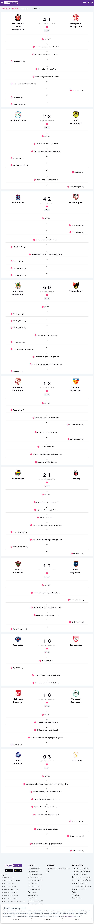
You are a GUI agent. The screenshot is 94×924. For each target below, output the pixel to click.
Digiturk (4, 875)
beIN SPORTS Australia (8, 887)
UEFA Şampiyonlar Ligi (35, 880)
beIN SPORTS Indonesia (9, 898)
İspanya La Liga (33, 895)
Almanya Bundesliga (34, 889)
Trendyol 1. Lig (33, 871)
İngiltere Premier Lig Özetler (81, 877)
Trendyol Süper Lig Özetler (81, 871)
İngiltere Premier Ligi (35, 877)
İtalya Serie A (32, 898)
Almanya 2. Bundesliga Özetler (82, 886)
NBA (47, 871)
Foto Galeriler (76, 898)
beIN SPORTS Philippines (9, 895)
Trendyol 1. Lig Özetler (79, 874)
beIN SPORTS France (8, 884)
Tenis (74, 892)
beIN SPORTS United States (10, 881)
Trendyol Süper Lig (34, 868)
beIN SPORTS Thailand (8, 892)
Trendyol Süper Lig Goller (80, 868)
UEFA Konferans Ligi (34, 886)
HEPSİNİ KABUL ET (17, 919)
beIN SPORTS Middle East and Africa (13, 901)
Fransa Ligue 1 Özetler (79, 883)
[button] (11, 2)
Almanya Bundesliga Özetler (81, 880)
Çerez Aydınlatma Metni (68, 916)
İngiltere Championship (36, 901)
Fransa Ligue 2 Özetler (79, 889)
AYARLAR (77, 919)
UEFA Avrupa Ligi (33, 883)
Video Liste (75, 895)
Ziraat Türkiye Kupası (35, 874)
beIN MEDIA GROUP (8, 878)
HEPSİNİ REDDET (47, 919)
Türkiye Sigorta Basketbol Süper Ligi (58, 868)
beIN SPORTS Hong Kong (9, 890)
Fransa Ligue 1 (33, 892)
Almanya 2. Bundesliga (35, 904)
